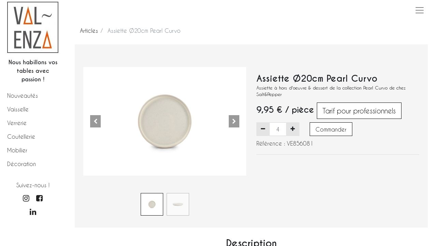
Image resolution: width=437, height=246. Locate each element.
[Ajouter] (292, 129)
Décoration (21, 164)
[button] (95, 121)
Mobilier (17, 150)
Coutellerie (21, 136)
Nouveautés (22, 95)
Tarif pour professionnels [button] (359, 111)
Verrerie (17, 123)
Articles (89, 30)
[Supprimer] (263, 129)
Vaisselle (18, 109)
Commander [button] (331, 129)
